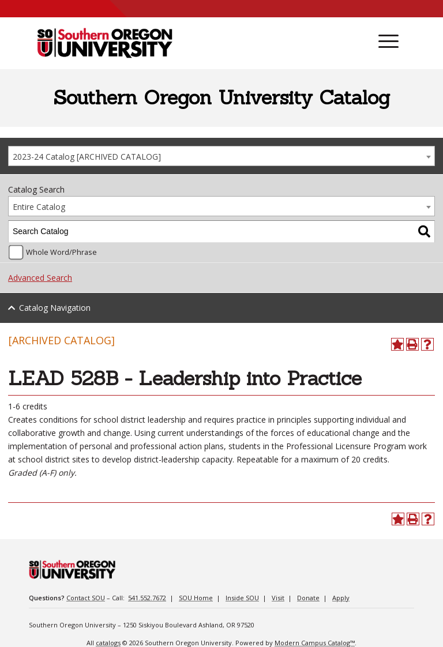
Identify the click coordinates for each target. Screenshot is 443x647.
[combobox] (221, 156)
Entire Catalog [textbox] (39, 206)
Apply (341, 597)
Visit (278, 597)
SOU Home (196, 597)
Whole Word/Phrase (61, 252)
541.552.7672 (147, 597)
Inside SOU (242, 597)
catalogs (108, 642)
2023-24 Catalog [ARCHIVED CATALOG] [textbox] (87, 156)
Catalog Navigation (55, 307)
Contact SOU (85, 597)
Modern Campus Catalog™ (315, 642)
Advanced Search (40, 277)
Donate (308, 597)
